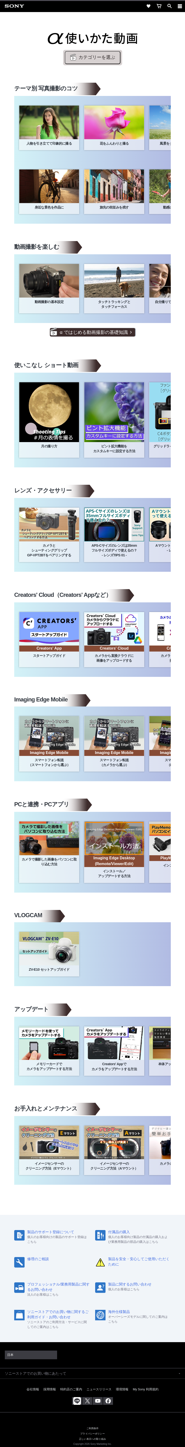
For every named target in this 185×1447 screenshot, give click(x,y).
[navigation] (180, 6)
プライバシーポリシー (92, 1433)
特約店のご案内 (71, 1389)
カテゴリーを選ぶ (97, 57)
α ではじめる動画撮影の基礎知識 (94, 332)
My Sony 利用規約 (145, 1389)
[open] (169, 6)
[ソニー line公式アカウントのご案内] (77, 1401)
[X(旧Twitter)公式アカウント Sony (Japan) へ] (87, 1401)
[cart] (159, 6)
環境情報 (122, 1389)
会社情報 (32, 1389)
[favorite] (148, 6)
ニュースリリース (99, 1389)
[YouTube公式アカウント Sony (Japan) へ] (98, 1401)
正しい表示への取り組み (92, 1438)
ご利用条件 (92, 1428)
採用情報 (49, 1389)
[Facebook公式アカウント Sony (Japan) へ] (108, 1401)
